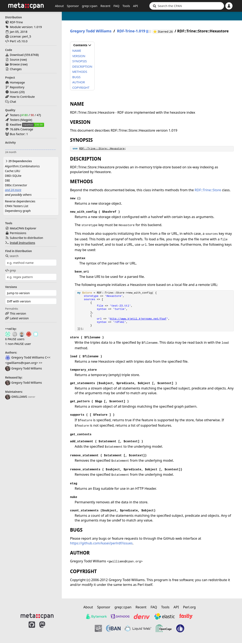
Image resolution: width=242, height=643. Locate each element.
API (135, 6)
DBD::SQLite (13, 176)
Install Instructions (22, 243)
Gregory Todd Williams (23, 368)
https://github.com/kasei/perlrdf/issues (101, 543)
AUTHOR (78, 82)
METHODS (79, 72)
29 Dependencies (18, 161)
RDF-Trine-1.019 (131, 31)
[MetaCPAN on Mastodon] (46, 629)
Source (14, 59)
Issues (14, 92)
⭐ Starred (163, 31)
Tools (126, 6)
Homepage (17, 82)
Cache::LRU (12, 171)
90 (32, 115)
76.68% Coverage (21, 129)
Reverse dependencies (20, 201)
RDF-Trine (16, 22)
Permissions (18, 233)
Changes (16, 69)
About (59, 6)
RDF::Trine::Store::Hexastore (101, 148)
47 (38, 115)
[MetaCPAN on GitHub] (32, 629)
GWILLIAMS (16, 397)
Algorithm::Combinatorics (22, 166)
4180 (24, 115)
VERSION (78, 56)
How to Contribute (22, 97)
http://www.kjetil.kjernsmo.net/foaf (138, 318)
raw (23, 59)
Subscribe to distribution (26, 238)
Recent (105, 6)
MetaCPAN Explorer (23, 228)
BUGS (76, 77)
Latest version (19, 318)
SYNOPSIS (79, 61)
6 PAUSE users (14, 339)
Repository (17, 87)
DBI (7, 180)
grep (10, 270)
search (12, 256)
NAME (76, 50)
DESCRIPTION (82, 66)
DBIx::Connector (16, 185)
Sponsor (73, 6)
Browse (15, 64)
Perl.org (189, 607)
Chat (13, 102)
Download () (24, 55)
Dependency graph (18, 211)
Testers (15, 115)
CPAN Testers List (16, 206)
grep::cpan (89, 6)
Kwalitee (15, 124)
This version (18, 313)
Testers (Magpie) (21, 120)
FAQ (116, 6)
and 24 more (13, 190)
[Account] (229, 5)
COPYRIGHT (80, 87)
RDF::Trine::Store (208, 190)
